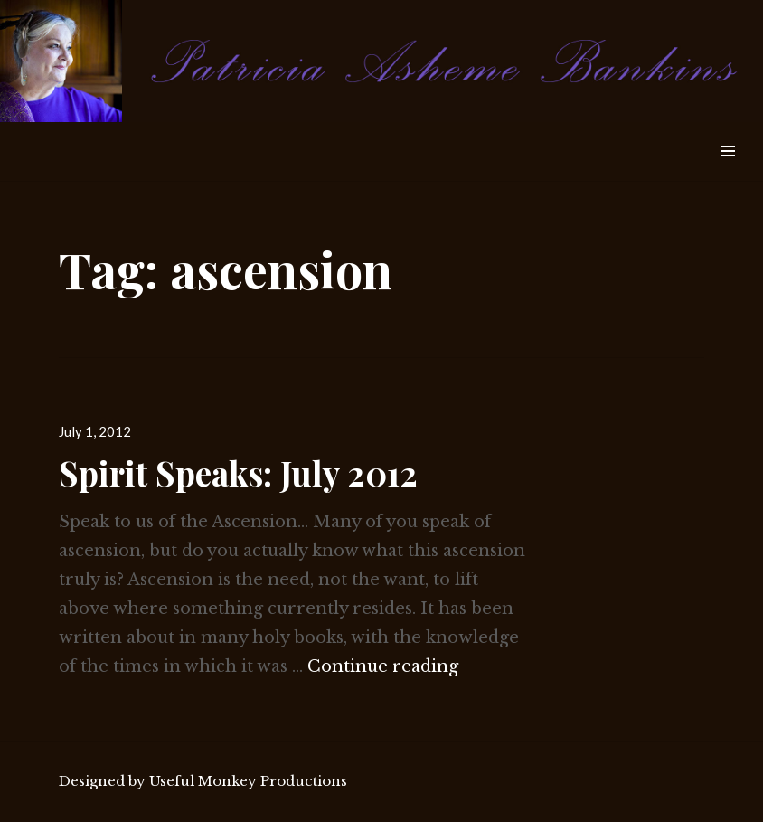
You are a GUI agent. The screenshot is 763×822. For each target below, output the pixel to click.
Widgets (727, 171)
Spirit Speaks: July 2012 (238, 472)
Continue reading (382, 666)
